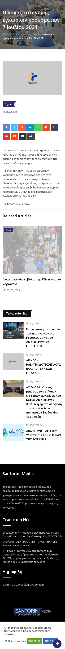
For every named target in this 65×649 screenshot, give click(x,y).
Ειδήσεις (18, 34)
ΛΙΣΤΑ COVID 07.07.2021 (17, 203)
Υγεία (28, 34)
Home (7, 34)
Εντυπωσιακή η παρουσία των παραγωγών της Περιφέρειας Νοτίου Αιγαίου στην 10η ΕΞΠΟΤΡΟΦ (43, 338)
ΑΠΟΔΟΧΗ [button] (34, 641)
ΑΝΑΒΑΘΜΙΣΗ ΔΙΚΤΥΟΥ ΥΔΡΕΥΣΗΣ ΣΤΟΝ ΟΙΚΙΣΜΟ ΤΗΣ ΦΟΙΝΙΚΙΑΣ (43, 435)
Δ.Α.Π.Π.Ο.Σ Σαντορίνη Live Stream (23, 584)
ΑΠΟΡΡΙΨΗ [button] (50, 641)
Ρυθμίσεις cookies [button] (15, 641)
